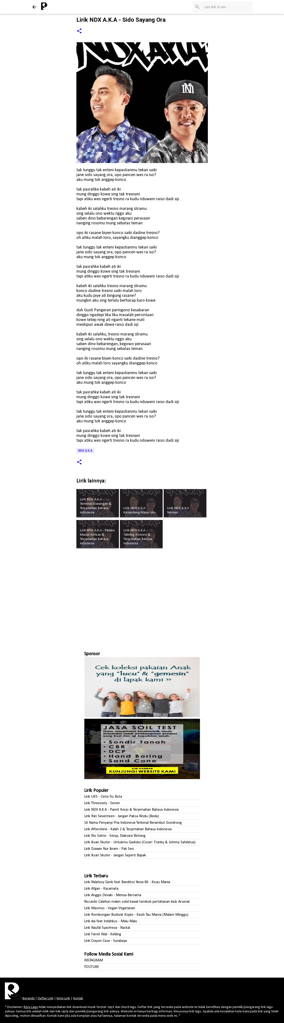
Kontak (78, 998)
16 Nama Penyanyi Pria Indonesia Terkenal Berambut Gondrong (133, 823)
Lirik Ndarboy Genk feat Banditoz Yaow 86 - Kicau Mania (127, 882)
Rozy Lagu (31, 1007)
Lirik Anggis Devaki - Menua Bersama (112, 895)
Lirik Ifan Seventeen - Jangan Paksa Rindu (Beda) (121, 816)
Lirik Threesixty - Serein (102, 803)
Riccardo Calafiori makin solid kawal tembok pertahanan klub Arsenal (136, 902)
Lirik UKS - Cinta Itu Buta (103, 797)
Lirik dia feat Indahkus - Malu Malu (110, 921)
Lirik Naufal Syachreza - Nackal (107, 928)
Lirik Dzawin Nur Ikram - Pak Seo (109, 849)
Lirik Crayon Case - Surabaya (105, 941)
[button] (79, 31)
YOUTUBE (91, 967)
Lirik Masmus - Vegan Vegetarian (109, 908)
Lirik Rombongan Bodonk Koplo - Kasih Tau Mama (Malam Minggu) (136, 915)
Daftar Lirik (45, 998)
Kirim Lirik (63, 998)
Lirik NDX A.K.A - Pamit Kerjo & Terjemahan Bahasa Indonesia (131, 810)
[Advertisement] (142, 598)
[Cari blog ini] (227, 7)
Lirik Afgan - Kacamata (101, 889)
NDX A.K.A (85, 450)
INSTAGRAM (93, 960)
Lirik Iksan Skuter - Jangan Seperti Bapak (115, 855)
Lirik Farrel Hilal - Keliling (102, 934)
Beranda (28, 998)
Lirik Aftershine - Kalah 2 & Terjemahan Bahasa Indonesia (128, 829)
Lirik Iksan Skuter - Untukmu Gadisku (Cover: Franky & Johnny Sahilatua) (140, 842)
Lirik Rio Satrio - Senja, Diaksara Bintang (115, 836)
